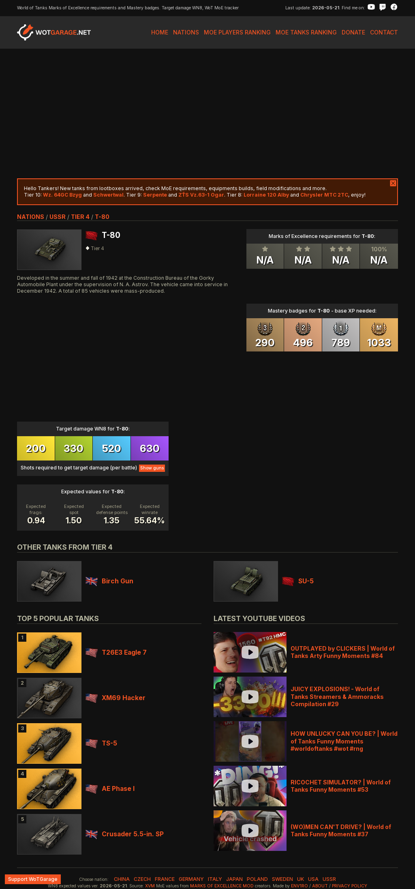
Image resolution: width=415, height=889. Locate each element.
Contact (384, 32)
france (165, 879)
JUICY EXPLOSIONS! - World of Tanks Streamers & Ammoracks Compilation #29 (337, 696)
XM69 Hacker (115, 698)
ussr (57, 216)
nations (30, 216)
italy (215, 879)
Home (159, 32)
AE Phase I (110, 789)
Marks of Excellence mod (222, 886)
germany (191, 879)
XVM (150, 886)
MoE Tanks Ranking (306, 32)
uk (300, 879)
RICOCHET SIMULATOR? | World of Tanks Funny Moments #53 (341, 786)
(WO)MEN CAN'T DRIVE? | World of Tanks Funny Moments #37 (341, 830)
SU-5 (298, 581)
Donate (353, 32)
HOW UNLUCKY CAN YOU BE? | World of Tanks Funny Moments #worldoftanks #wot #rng (344, 741)
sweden (282, 879)
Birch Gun (109, 581)
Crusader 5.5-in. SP (125, 834)
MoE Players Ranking (237, 32)
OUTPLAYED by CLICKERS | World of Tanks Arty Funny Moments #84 (343, 652)
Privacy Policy (349, 886)
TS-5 (101, 743)
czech (142, 879)
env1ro (299, 886)
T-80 (102, 216)
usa (313, 879)
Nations (186, 32)
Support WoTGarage (33, 879)
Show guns (152, 468)
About (320, 886)
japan (234, 879)
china (122, 879)
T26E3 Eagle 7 (116, 652)
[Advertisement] (207, 113)
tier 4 (80, 216)
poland (257, 879)
